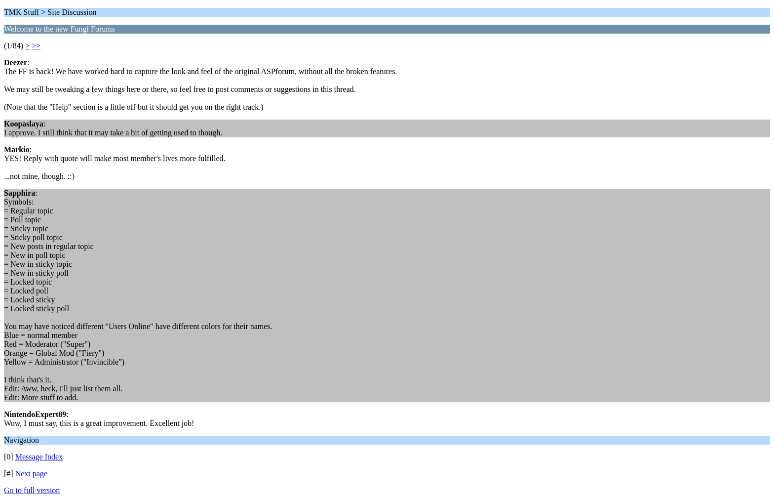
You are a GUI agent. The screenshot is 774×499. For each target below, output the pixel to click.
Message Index (39, 457)
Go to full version (32, 490)
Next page (31, 473)
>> (36, 46)
